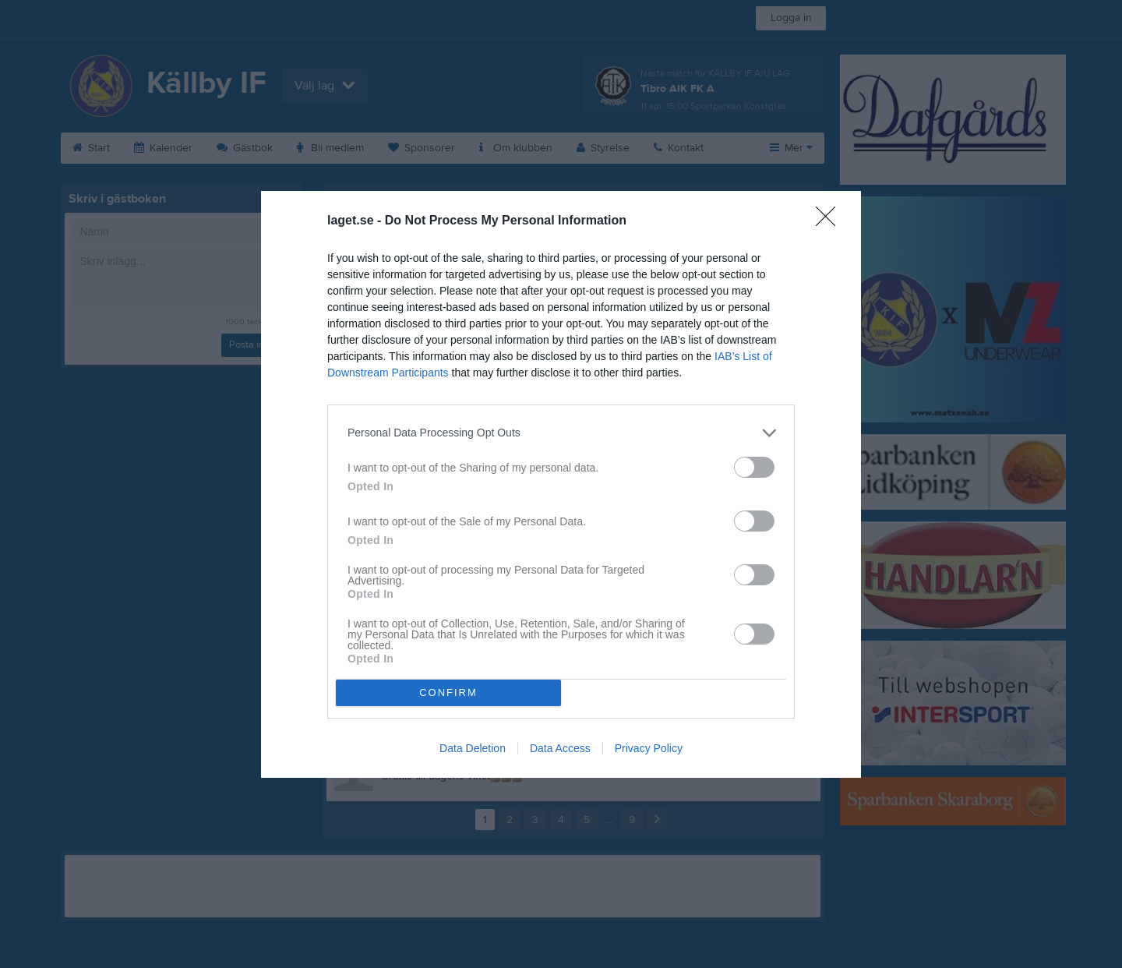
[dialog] (561, 484)
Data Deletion (472, 748)
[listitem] (561, 433)
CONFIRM (448, 692)
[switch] (754, 467)
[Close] (830, 221)
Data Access (560, 748)
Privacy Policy (649, 748)
